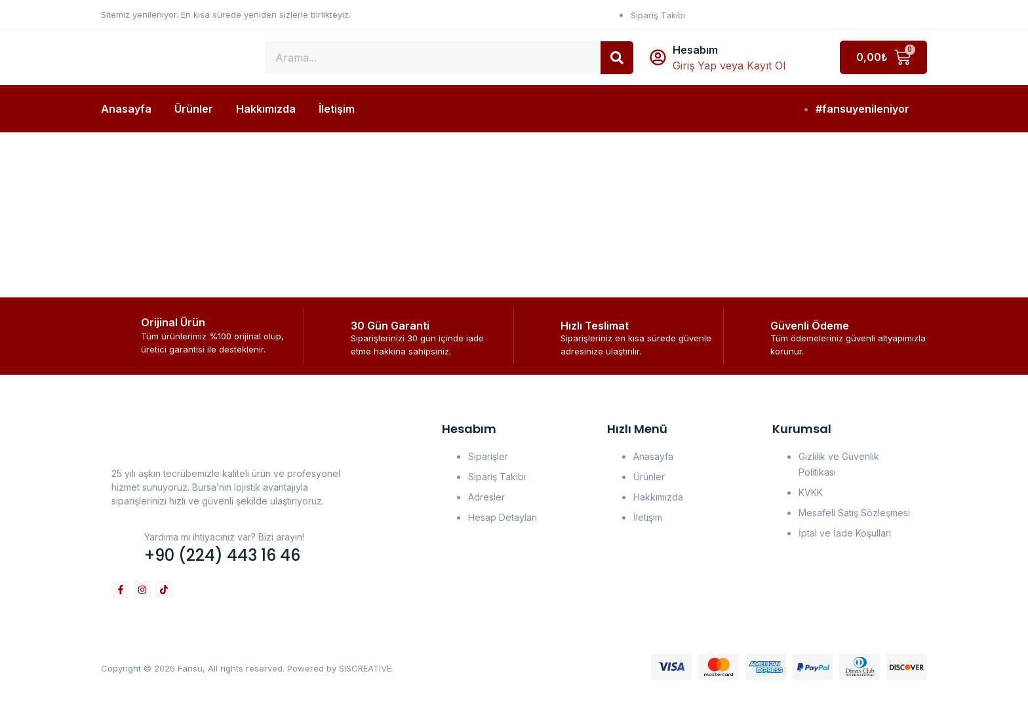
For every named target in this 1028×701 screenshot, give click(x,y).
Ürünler (193, 108)
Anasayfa (126, 108)
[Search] (617, 57)
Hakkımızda (266, 108)
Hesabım (695, 49)
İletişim (337, 108)
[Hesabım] (657, 57)
